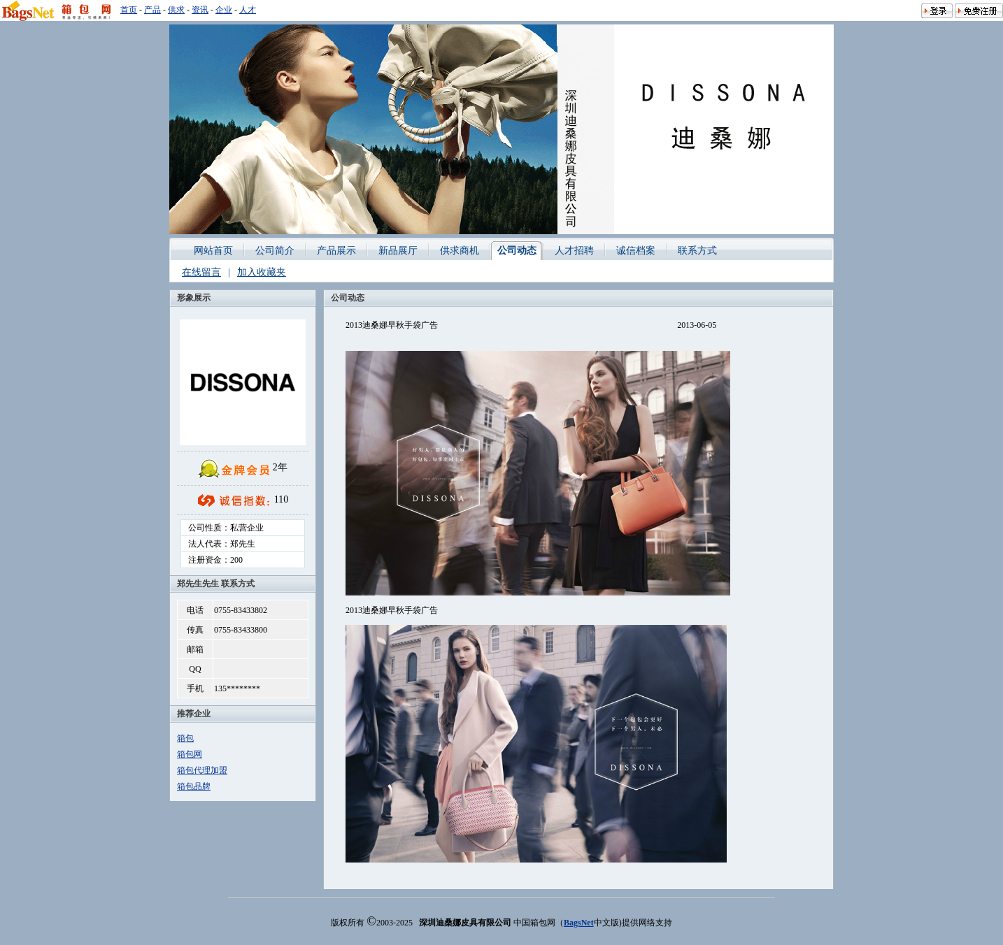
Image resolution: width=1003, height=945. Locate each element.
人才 (247, 10)
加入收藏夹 (261, 272)
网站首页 (213, 250)
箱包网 (189, 754)
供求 (176, 10)
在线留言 (201, 272)
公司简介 (274, 250)
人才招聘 (574, 250)
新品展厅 (398, 250)
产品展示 (336, 250)
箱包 (185, 738)
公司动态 (516, 250)
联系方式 (697, 250)
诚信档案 (635, 250)
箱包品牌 (194, 786)
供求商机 (459, 250)
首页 (128, 10)
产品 (152, 10)
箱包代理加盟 (202, 770)
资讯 (200, 10)
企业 (223, 10)
